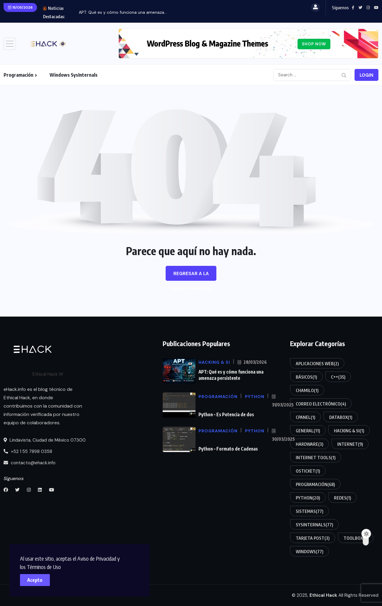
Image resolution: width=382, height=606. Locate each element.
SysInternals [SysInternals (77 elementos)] (314, 524)
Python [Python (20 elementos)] (308, 498)
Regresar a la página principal (191, 276)
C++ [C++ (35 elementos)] (338, 377)
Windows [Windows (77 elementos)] (309, 551)
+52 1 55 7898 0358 (28, 451)
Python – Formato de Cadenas (228, 448)
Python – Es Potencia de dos (226, 414)
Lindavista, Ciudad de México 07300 (45, 440)
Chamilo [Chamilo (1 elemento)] (307, 390)
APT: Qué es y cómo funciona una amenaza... (123, 12)
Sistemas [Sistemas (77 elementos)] (309, 511)
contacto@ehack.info (30, 463)
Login (366, 75)
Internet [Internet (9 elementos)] (350, 444)
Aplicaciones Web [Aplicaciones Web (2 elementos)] (317, 363)
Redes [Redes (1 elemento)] (342, 498)
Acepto (36, 579)
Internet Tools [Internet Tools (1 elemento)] (315, 457)
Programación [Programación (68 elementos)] (315, 484)
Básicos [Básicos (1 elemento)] (306, 377)
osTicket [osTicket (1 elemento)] (308, 471)
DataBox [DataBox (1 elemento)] (340, 417)
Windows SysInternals (74, 75)
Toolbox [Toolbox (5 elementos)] (356, 538)
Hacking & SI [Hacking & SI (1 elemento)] (349, 430)
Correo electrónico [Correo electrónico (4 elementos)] (321, 404)
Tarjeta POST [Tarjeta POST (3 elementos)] (312, 538)
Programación (18, 75)
